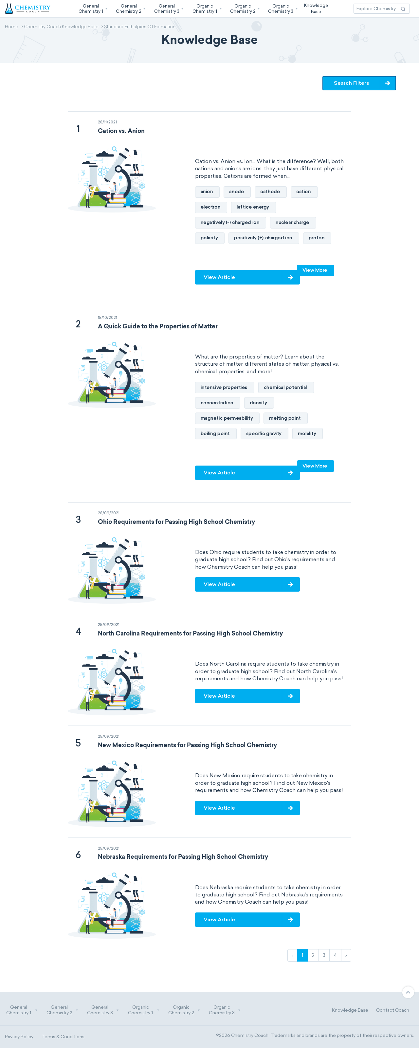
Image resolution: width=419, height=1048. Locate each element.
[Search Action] (403, 9)
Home (11, 27)
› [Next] (346, 955)
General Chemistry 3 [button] (103, 1010)
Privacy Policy (19, 1036)
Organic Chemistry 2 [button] (184, 1010)
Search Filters (351, 83)
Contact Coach (392, 1010)
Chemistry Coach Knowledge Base (61, 27)
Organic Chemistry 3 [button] (225, 1010)
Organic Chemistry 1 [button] (143, 1010)
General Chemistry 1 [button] (22, 1010)
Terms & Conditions (62, 1036)
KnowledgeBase (316, 8)
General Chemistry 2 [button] (62, 1010)
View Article (219, 277)
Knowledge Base (350, 1010)
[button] (92, 8)
